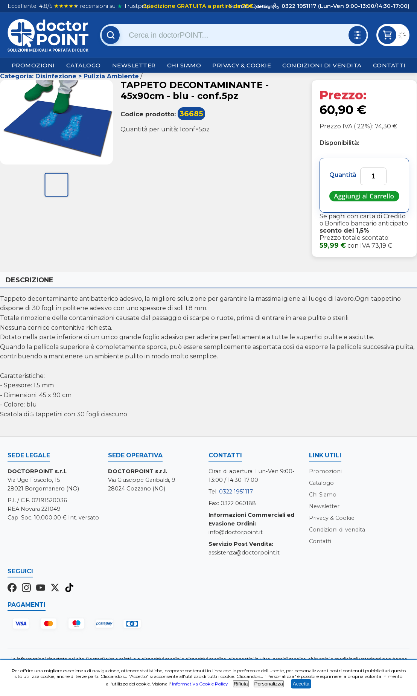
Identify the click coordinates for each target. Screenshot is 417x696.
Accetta (301, 684)
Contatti (389, 65)
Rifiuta (241, 684)
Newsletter (134, 65)
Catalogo (83, 65)
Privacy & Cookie (241, 65)
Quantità (342, 174)
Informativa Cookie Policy (200, 684)
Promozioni (33, 65)
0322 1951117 (236, 491)
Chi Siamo (184, 65)
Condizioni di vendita (322, 65)
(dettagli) (263, 6)
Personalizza (268, 684)
